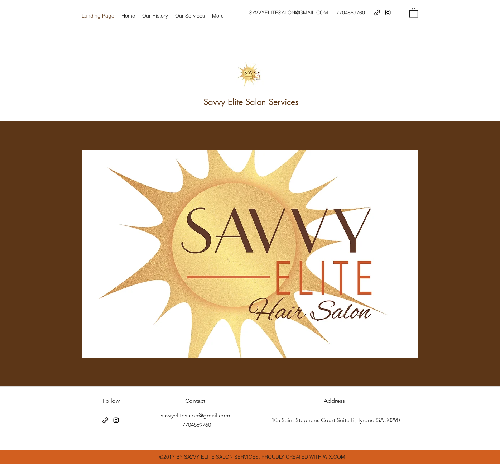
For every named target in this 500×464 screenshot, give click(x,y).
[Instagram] (387, 12)
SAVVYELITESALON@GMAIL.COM (288, 12)
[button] (413, 12)
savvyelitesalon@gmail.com (195, 415)
